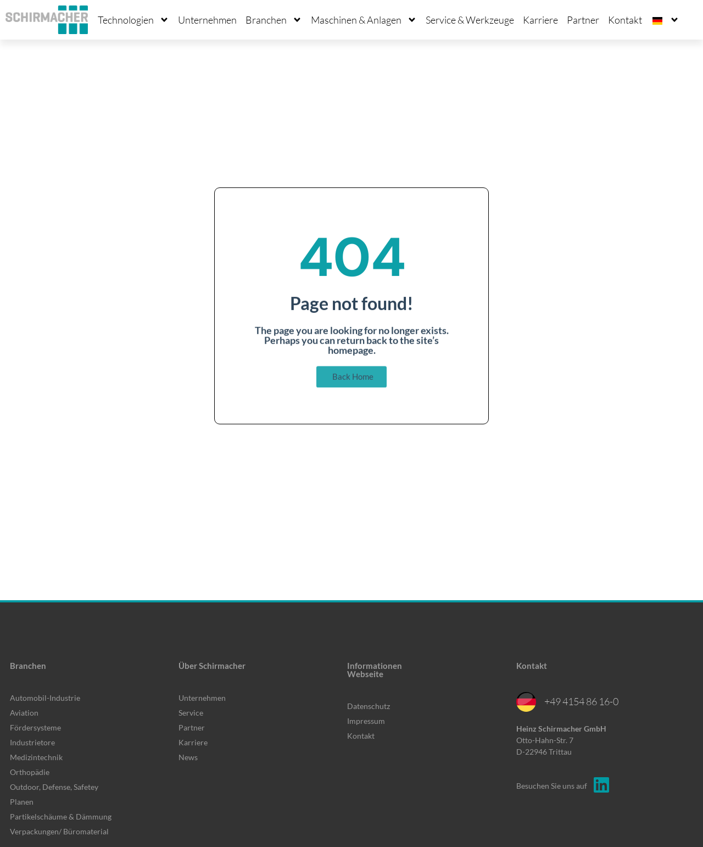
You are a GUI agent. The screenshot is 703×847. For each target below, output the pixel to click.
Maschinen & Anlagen (364, 19)
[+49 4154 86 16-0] (526, 702)
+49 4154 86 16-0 (581, 701)
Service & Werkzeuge (470, 20)
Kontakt (625, 20)
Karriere (540, 20)
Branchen (274, 19)
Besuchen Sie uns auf (551, 785)
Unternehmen (207, 20)
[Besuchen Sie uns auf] (601, 785)
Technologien (133, 19)
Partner (583, 20)
